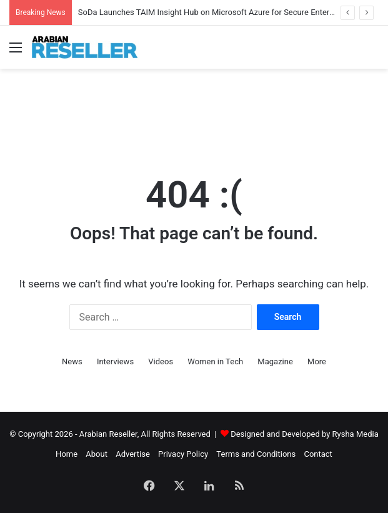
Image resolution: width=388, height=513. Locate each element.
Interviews (115, 361)
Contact (318, 454)
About (96, 454)
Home (66, 454)
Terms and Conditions (256, 454)
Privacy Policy (183, 454)
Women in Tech (215, 361)
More (316, 361)
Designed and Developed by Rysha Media (305, 434)
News (72, 361)
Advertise (133, 454)
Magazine (274, 361)
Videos (160, 361)
